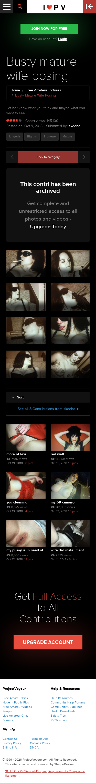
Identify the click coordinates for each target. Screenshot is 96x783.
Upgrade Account (48, 642)
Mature (67, 136)
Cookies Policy (40, 743)
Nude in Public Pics (16, 702)
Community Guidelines (66, 707)
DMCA (34, 747)
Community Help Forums (68, 702)
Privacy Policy (12, 743)
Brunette (50, 136)
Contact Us (10, 739)
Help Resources (62, 698)
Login (62, 39)
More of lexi (16, 454)
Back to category (48, 157)
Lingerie (14, 136)
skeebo (74, 126)
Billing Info (10, 747)
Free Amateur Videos (17, 707)
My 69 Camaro (62, 502)
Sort (18, 397)
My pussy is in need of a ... (24, 550)
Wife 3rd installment (67, 550)
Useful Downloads (63, 711)
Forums (8, 720)
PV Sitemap (59, 720)
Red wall (57, 454)
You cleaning (16, 502)
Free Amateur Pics (15, 698)
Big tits (32, 136)
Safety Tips (58, 715)
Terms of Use (39, 739)
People (7, 711)
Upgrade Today (48, 226)
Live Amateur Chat (15, 715)
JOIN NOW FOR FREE (49, 29)
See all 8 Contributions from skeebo (48, 409)
